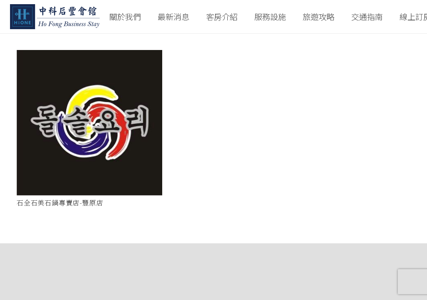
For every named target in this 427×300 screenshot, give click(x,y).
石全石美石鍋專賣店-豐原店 (60, 203)
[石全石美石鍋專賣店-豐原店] (89, 122)
